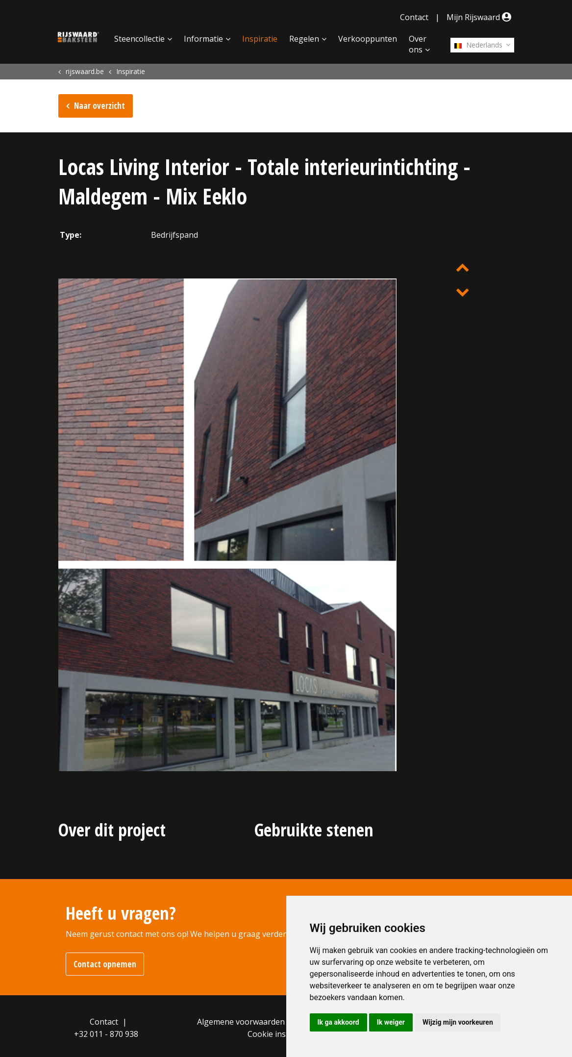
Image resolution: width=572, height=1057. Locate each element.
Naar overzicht (99, 105)
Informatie (203, 38)
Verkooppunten (367, 38)
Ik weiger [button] (391, 1022)
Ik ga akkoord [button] (338, 1022)
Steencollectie (139, 38)
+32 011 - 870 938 (106, 1034)
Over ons (417, 44)
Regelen (304, 38)
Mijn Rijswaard (480, 17)
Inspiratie (259, 38)
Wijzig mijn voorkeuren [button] (458, 1022)
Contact (414, 17)
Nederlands (478, 45)
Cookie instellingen (283, 1034)
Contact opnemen (105, 964)
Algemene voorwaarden (241, 1021)
